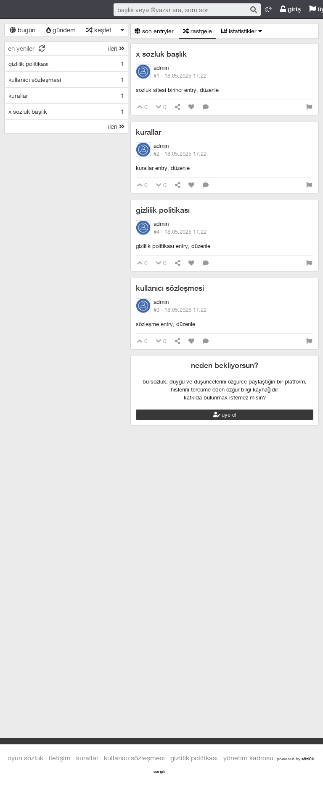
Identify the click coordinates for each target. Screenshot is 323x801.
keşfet (98, 30)
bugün (22, 30)
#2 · (180, 153)
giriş (290, 9)
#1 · (180, 75)
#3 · (180, 309)
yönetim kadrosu (248, 758)
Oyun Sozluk (59, 9)
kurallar (148, 132)
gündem (61, 30)
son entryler (154, 30)
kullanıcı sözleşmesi (170, 288)
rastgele (197, 30)
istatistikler (241, 30)
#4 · (180, 231)
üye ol (224, 414)
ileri (116, 48)
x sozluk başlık (161, 54)
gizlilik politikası (163, 210)
